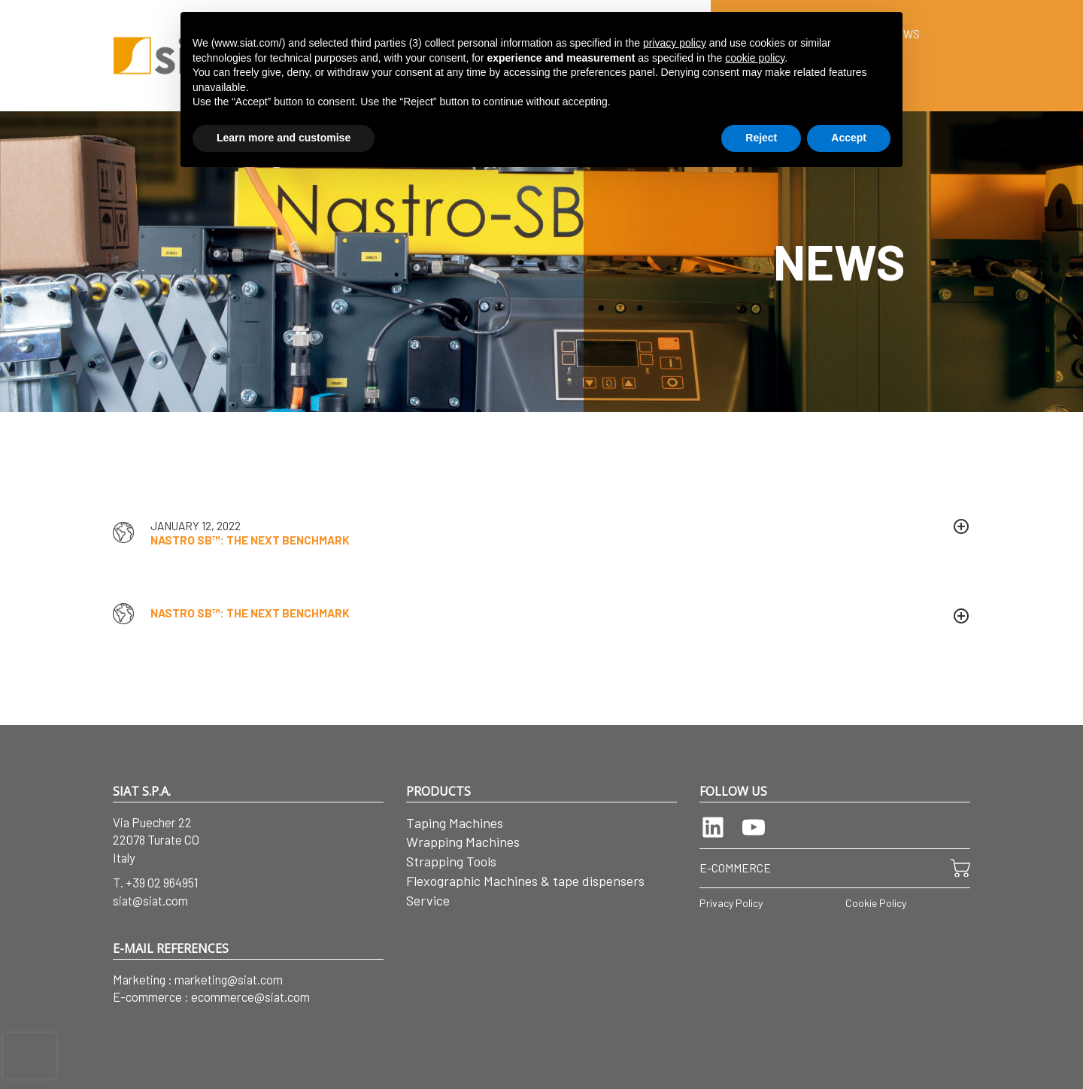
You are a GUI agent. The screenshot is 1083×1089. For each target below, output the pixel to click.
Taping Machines (454, 822)
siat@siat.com (150, 900)
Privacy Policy (731, 902)
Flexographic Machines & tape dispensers (525, 880)
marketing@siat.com (228, 979)
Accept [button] (848, 138)
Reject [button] (761, 138)
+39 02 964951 (162, 882)
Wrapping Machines (463, 841)
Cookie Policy (875, 902)
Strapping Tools (451, 861)
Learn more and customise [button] (283, 138)
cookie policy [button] (754, 58)
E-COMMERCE (735, 867)
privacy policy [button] (674, 43)
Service (428, 900)
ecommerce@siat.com (250, 996)
